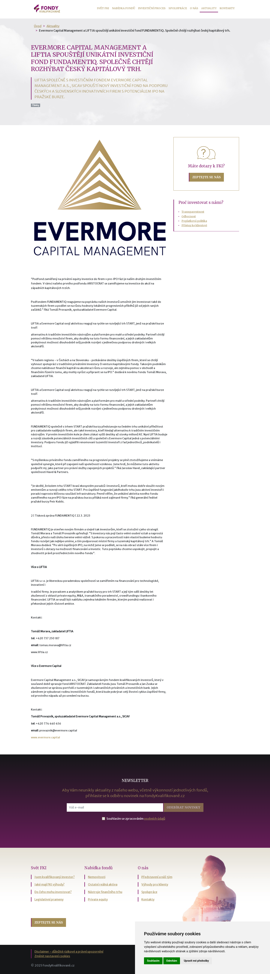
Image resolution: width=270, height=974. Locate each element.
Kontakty (227, 8)
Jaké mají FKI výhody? (49, 884)
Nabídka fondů (123, 8)
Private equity (98, 899)
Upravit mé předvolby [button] (196, 960)
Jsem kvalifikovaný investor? (54, 877)
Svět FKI (103, 8)
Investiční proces (152, 8)
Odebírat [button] (183, 807)
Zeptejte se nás (206, 177)
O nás (194, 8)
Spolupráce (178, 8)
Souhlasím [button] (153, 960)
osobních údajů (154, 818)
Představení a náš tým (156, 877)
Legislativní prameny (49, 899)
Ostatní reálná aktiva (102, 884)
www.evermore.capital (45, 737)
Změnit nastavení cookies (52, 956)
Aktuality (209, 8)
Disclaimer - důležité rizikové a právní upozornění (68, 951)
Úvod (37, 26)
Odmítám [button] (171, 960)
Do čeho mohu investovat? (53, 892)
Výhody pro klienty (154, 884)
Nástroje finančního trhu (105, 892)
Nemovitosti (96, 877)
